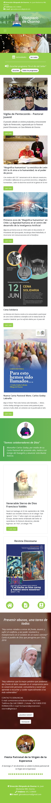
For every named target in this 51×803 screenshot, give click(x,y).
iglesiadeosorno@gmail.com (20, 9)
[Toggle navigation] (5, 30)
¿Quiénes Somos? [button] (25, 715)
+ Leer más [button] (12, 529)
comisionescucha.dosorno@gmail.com (24, 700)
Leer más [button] (8, 133)
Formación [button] (26, 722)
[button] (4, 43)
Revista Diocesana (25, 541)
